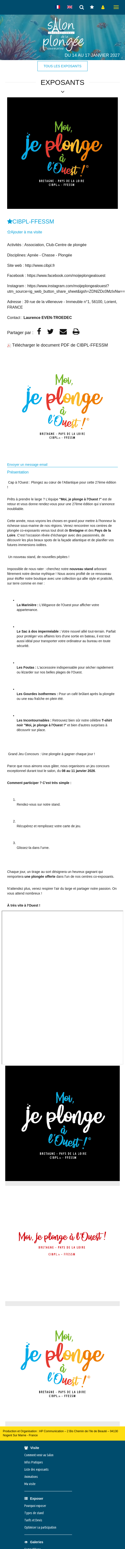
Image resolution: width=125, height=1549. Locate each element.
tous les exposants (62, 66)
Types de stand (34, 1513)
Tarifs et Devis (33, 1520)
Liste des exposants (36, 1469)
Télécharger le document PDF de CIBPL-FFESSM (60, 345)
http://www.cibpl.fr (40, 265)
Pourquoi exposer (35, 1506)
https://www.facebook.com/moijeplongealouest (66, 276)
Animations (31, 1477)
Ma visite (30, 1484)
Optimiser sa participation (40, 1527)
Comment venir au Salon (38, 1455)
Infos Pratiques (33, 1462)
